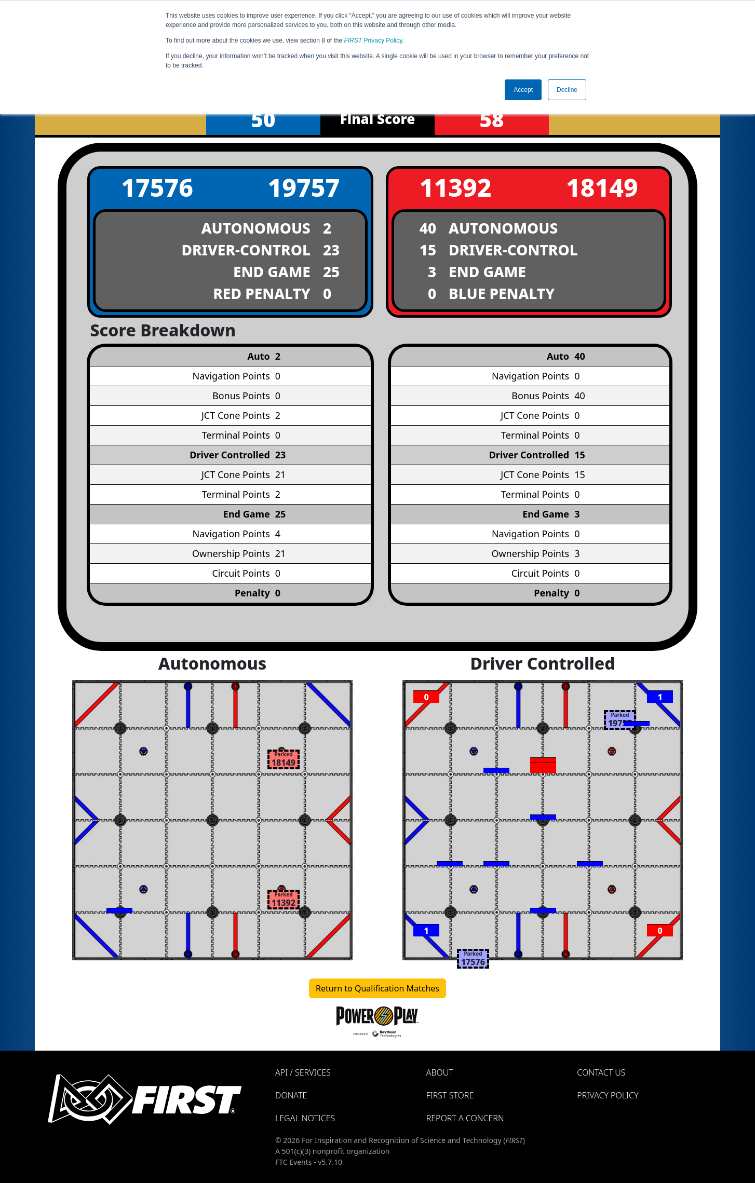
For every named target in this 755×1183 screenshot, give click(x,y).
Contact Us (601, 1072)
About (439, 1072)
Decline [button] (567, 89)
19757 (303, 187)
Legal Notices (305, 1118)
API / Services (303, 1072)
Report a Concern (465, 1118)
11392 (456, 187)
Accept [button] (523, 89)
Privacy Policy (373, 40)
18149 (602, 187)
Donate (291, 1095)
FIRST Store (450, 1095)
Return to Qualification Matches (377, 988)
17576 (157, 187)
